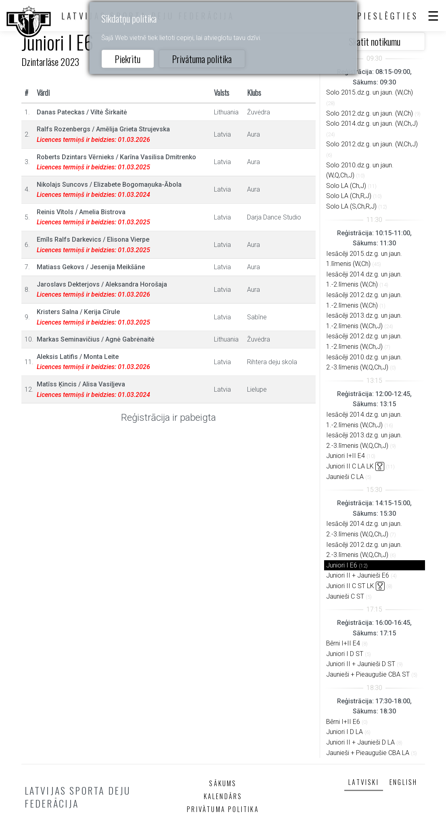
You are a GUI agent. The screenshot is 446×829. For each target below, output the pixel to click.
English (403, 782)
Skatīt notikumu (374, 41)
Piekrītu (127, 58)
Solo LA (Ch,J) (346, 186)
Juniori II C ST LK (350, 586)
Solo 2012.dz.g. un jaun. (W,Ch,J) (372, 144)
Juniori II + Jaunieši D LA (360, 742)
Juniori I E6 (341, 565)
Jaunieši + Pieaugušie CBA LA (367, 753)
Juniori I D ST (344, 654)
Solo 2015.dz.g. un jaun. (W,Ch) (369, 92)
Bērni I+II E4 (343, 643)
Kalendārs (223, 796)
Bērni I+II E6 (343, 722)
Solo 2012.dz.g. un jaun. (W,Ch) (369, 113)
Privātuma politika (202, 58)
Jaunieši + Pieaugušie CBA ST (368, 674)
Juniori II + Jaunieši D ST (360, 664)
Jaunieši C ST (345, 596)
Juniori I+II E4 (345, 456)
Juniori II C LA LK (350, 466)
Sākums (223, 783)
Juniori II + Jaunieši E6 (357, 575)
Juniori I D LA (344, 732)
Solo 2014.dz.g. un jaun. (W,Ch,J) (372, 123)
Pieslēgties (388, 16)
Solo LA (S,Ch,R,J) (351, 206)
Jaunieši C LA (345, 477)
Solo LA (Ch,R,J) (348, 196)
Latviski (363, 782)
